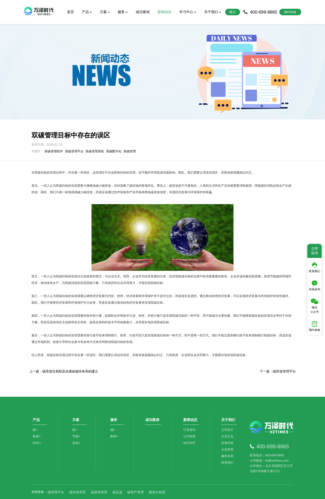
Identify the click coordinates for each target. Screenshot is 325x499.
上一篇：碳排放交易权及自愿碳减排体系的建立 (63, 356)
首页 (70, 12)
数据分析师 (157, 477)
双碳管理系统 (95, 136)
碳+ (35, 417)
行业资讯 (190, 417)
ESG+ (37, 430)
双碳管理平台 (74, 136)
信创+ (77, 430)
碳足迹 (117, 477)
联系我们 (228, 449)
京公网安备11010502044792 (180, 492)
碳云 (232, 12)
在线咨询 (314, 285)
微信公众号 (314, 306)
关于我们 (212, 12)
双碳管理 (130, 136)
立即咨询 (314, 251)
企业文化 (228, 423)
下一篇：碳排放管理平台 (278, 356)
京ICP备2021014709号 (217, 492)
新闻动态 (164, 12)
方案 (105, 12)
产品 (87, 12)
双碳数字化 (113, 136)
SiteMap (239, 492)
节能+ (77, 423)
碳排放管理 (77, 477)
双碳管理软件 (54, 136)
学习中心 (187, 12)
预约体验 (314, 326)
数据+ (37, 423)
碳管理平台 (56, 477)
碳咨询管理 (99, 477)
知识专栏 (190, 430)
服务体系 (228, 443)
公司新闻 (190, 423)
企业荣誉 (228, 436)
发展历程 (228, 430)
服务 (123, 12)
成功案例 (143, 12)
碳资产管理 (135, 477)
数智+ (115, 423)
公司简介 (228, 417)
